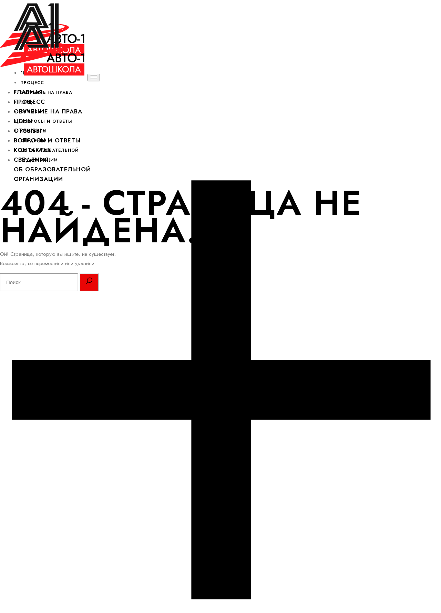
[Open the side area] (220, 608)
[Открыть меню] (94, 77)
